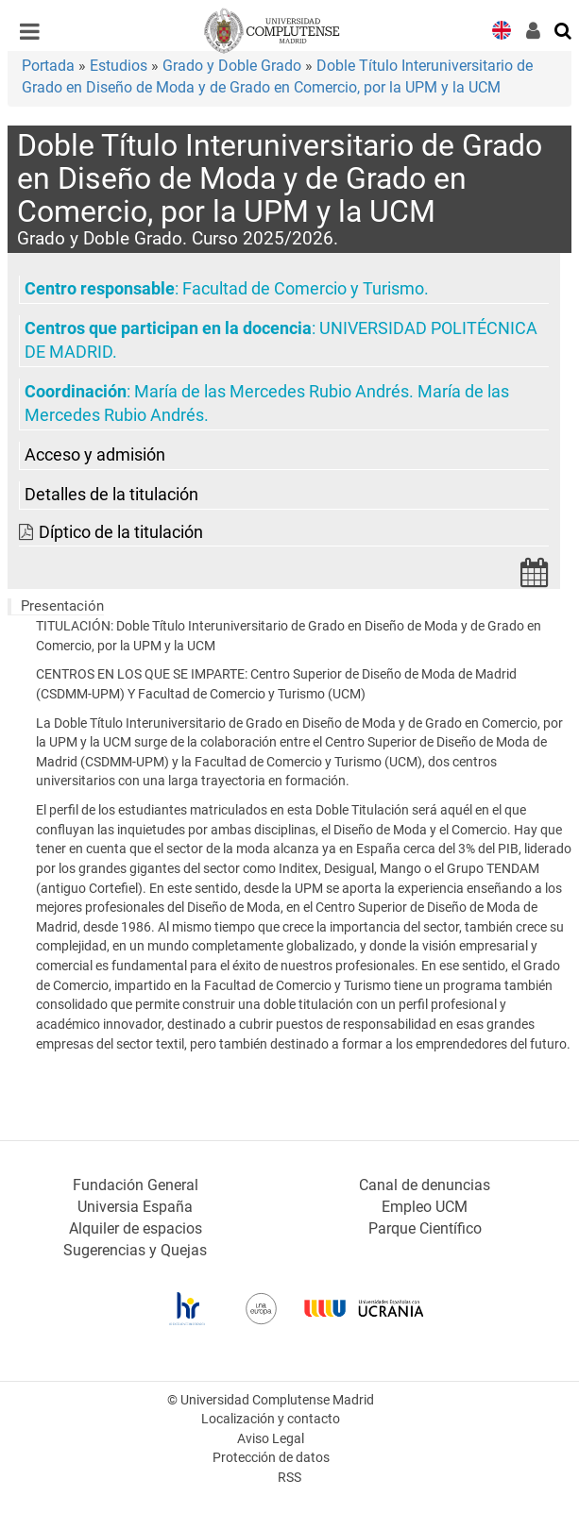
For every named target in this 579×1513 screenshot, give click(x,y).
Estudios (118, 66)
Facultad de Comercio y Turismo (303, 288)
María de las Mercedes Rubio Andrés (271, 391)
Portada (48, 66)
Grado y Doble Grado (231, 66)
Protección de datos (271, 1458)
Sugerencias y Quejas (135, 1250)
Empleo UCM (425, 1207)
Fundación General (135, 1185)
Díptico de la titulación (121, 532)
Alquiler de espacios (135, 1228)
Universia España (135, 1207)
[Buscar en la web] (564, 29)
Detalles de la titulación (111, 494)
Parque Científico (425, 1228)
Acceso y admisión (95, 454)
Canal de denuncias (424, 1185)
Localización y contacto (270, 1419)
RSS (289, 1478)
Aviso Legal (270, 1439)
